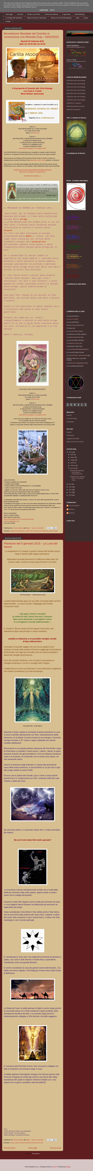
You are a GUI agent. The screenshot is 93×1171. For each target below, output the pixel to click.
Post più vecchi (55, 1148)
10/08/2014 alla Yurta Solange (76, 96)
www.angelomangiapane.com (76, 47)
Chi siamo (20, 14)
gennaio (73, 468)
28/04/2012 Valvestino (73, 109)
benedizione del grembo (17, 531)
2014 (70, 484)
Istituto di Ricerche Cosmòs (75, 441)
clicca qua (36, 133)
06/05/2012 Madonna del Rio (76, 106)
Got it (52, 10)
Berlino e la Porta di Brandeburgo (61, 18)
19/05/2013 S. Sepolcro (74, 103)
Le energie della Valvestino (14, 18)
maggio (72, 460)
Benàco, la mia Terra (34, 14)
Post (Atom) (35, 1153)
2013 (70, 487)
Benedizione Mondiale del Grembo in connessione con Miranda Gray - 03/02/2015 (31, 35)
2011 (70, 492)
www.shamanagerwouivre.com (76, 61)
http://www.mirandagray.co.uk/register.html (32, 172)
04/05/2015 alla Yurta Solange (76, 80)
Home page (9, 14)
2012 (70, 489)
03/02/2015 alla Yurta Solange (76, 84)
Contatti (8, 21)
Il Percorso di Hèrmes (51, 14)
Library (86, 18)
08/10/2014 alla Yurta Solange (76, 93)
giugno (72, 457)
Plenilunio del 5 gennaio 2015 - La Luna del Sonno (77, 478)
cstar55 (55, 1167)
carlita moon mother (32, 531)
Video (77, 18)
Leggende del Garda (73, 438)
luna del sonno (35, 1143)
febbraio (73, 465)
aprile (72, 462)
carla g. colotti (14, 1143)
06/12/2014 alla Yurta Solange (76, 87)
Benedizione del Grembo (38, 160)
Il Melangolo (70, 422)
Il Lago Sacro (66, 14)
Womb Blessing (79, 14)
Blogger (68, 1167)
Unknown (72, 509)
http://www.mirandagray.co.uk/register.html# (32, 148)
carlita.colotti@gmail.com (11, 521)
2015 (70, 452)
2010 (70, 495)
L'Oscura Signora (74, 505)
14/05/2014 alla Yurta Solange (76, 100)
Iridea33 (69, 415)
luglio (72, 454)
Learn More (43, 10)
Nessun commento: (38, 528)
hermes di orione (24, 1143)
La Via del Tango (72, 418)
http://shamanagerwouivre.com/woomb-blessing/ (19, 519)
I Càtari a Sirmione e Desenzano (36, 18)
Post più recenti (9, 1148)
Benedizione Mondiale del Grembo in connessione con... (77, 472)
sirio (41, 1143)
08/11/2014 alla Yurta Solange (76, 90)
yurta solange (53, 531)
